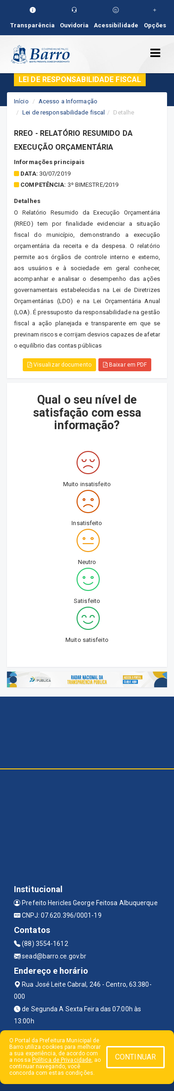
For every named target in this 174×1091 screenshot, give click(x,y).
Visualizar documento (59, 365)
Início (21, 101)
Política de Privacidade (61, 1060)
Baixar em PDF (125, 365)
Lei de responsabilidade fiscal (63, 112)
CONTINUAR (135, 1057)
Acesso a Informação (68, 101)
